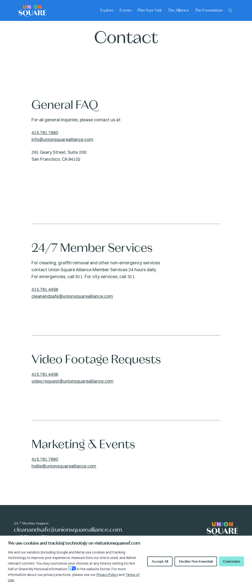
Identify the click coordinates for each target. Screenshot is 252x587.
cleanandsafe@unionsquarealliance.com (68, 529)
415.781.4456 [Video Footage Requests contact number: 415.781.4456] (45, 374)
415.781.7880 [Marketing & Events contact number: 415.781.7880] (45, 459)
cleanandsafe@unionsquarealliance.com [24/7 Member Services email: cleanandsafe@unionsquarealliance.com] (72, 296)
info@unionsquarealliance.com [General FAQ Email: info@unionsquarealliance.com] (62, 139)
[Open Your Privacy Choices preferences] (72, 568)
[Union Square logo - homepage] (32, 10)
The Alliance (178, 10)
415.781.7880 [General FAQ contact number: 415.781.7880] (45, 132)
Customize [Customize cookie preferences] (231, 561)
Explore (107, 10)
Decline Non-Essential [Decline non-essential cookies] (196, 561)
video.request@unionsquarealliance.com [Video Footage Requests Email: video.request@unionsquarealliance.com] (72, 381)
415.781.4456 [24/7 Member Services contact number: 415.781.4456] (45, 289)
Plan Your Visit (150, 10)
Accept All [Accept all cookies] (160, 561)
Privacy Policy (107, 574)
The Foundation (208, 10)
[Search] (230, 10)
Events (126, 10)
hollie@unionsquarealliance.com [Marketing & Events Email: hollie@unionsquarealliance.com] (64, 466)
